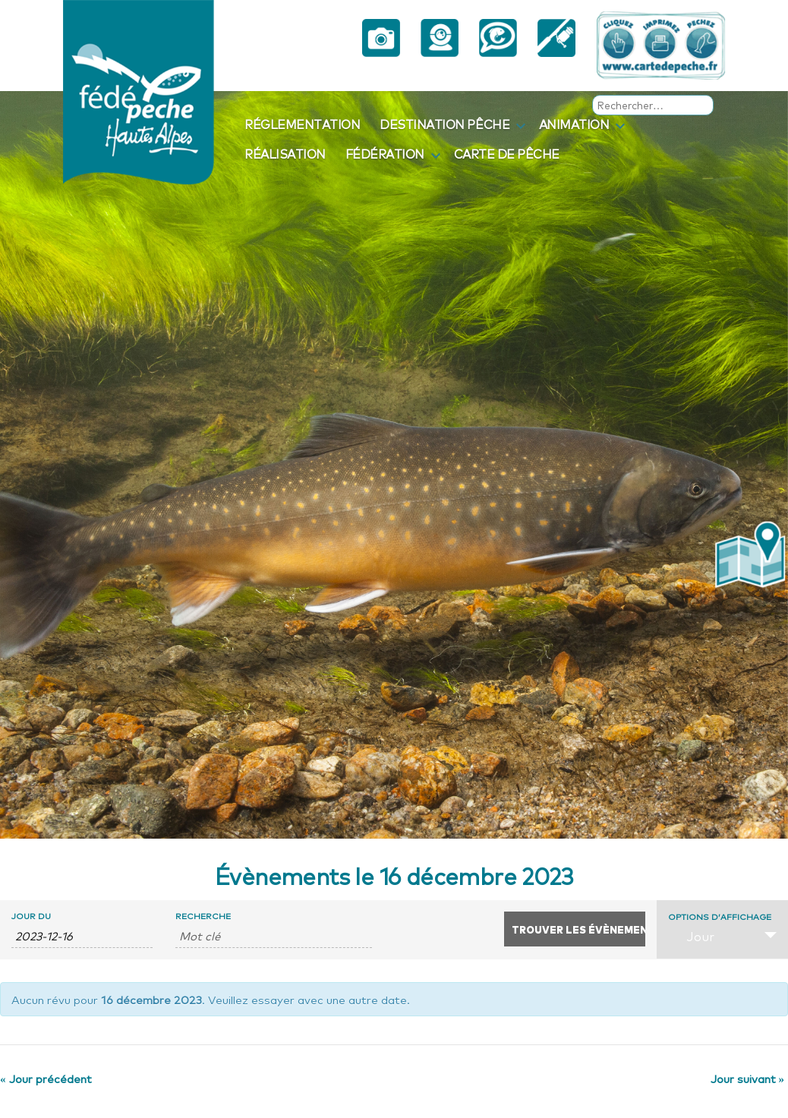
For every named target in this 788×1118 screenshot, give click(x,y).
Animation (574, 123)
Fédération (384, 153)
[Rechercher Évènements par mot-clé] (273, 936)
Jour (691, 935)
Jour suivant (748, 1077)
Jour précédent (46, 1077)
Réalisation (285, 153)
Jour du (31, 916)
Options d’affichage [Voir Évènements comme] (719, 916)
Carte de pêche (506, 153)
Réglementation (302, 123)
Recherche (203, 916)
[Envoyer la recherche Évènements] (574, 929)
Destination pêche (444, 123)
